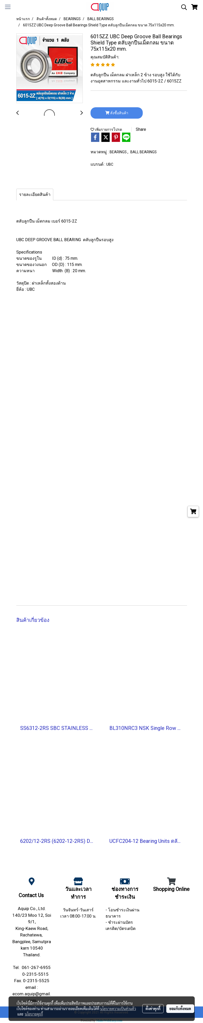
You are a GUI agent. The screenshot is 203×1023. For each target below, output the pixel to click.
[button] (182, 7)
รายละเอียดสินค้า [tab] (34, 194)
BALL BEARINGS (143, 152)
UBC (109, 164)
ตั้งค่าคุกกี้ (153, 1008)
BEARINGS (118, 152)
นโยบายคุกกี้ (34, 1014)
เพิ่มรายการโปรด (106, 129)
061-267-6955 (36, 967)
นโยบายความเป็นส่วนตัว (118, 1008)
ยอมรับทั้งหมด (180, 1008)
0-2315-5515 (35, 974)
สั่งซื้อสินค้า (116, 113)
